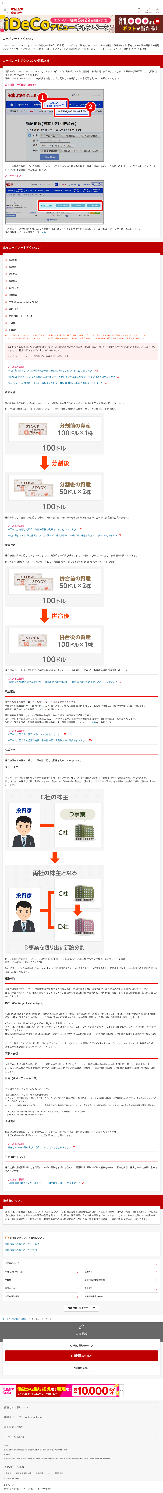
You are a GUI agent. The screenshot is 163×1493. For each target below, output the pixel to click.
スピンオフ (14, 288)
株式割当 (13, 281)
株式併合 (13, 267)
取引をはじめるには (14, 1272)
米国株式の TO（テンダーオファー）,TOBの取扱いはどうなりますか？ (44, 1183)
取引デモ (88, 1288)
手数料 (8, 1280)
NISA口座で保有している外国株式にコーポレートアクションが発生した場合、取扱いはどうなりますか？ (61, 376)
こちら (42, 232)
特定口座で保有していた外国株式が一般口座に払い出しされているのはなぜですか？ (51, 370)
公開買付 (13, 330)
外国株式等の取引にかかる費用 (21, 1250)
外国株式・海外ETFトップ (81, 1308)
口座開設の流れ (81, 1368)
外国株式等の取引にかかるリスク (22, 1244)
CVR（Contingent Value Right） (24, 302)
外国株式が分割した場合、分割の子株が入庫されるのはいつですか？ (43, 529)
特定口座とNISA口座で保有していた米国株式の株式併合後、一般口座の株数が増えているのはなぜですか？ (63, 682)
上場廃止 (13, 323)
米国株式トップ (12, 1263)
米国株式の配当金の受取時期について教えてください (35, 734)
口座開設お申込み (81, 1355)
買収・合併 (14, 309)
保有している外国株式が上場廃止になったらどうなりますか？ (39, 1147)
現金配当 (13, 274)
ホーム (5, 1319)
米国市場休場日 (12, 1296)
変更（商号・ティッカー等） (21, 316)
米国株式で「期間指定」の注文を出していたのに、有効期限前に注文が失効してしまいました (55, 382)
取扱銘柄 (88, 1272)
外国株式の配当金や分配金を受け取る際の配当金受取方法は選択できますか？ (48, 740)
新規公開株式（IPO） (94, 1296)
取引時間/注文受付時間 (95, 1280)
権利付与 (13, 295)
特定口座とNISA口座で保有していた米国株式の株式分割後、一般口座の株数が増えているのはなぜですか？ (63, 535)
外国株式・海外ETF (20, 1319)
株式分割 (13, 260)
